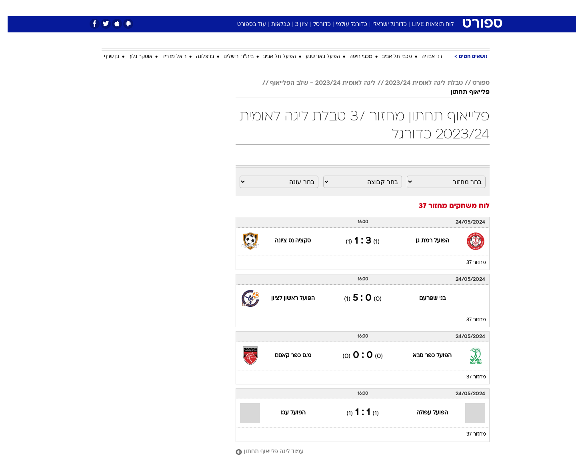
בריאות (283, 8)
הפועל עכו (285, 413)
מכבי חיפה (353, 56)
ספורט (402, 8)
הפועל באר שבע (315, 56)
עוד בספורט (244, 24)
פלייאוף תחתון (462, 92)
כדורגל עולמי (344, 24)
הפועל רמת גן (425, 241)
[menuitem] (425, 8)
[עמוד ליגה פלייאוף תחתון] (355, 452)
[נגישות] (11, 8)
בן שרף (104, 56)
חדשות (429, 8)
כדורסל (314, 24)
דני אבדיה (424, 56)
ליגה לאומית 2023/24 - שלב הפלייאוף (315, 83)
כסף (329, 8)
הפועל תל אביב (272, 56)
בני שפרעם (425, 298)
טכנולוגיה (226, 8)
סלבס (351, 8)
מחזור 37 (468, 262)
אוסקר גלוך (133, 56)
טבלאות (273, 24)
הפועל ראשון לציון (285, 298)
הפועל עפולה (424, 413)
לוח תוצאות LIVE (425, 24)
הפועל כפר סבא (424, 355)
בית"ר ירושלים (231, 56)
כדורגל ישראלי (382, 24)
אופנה (196, 8)
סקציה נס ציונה (285, 241)
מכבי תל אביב (389, 56)
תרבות (376, 8)
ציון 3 (294, 24)
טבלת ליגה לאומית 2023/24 (416, 83)
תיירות (256, 8)
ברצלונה (197, 56)
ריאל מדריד (166, 56)
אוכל (308, 8)
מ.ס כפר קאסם (285, 355)
